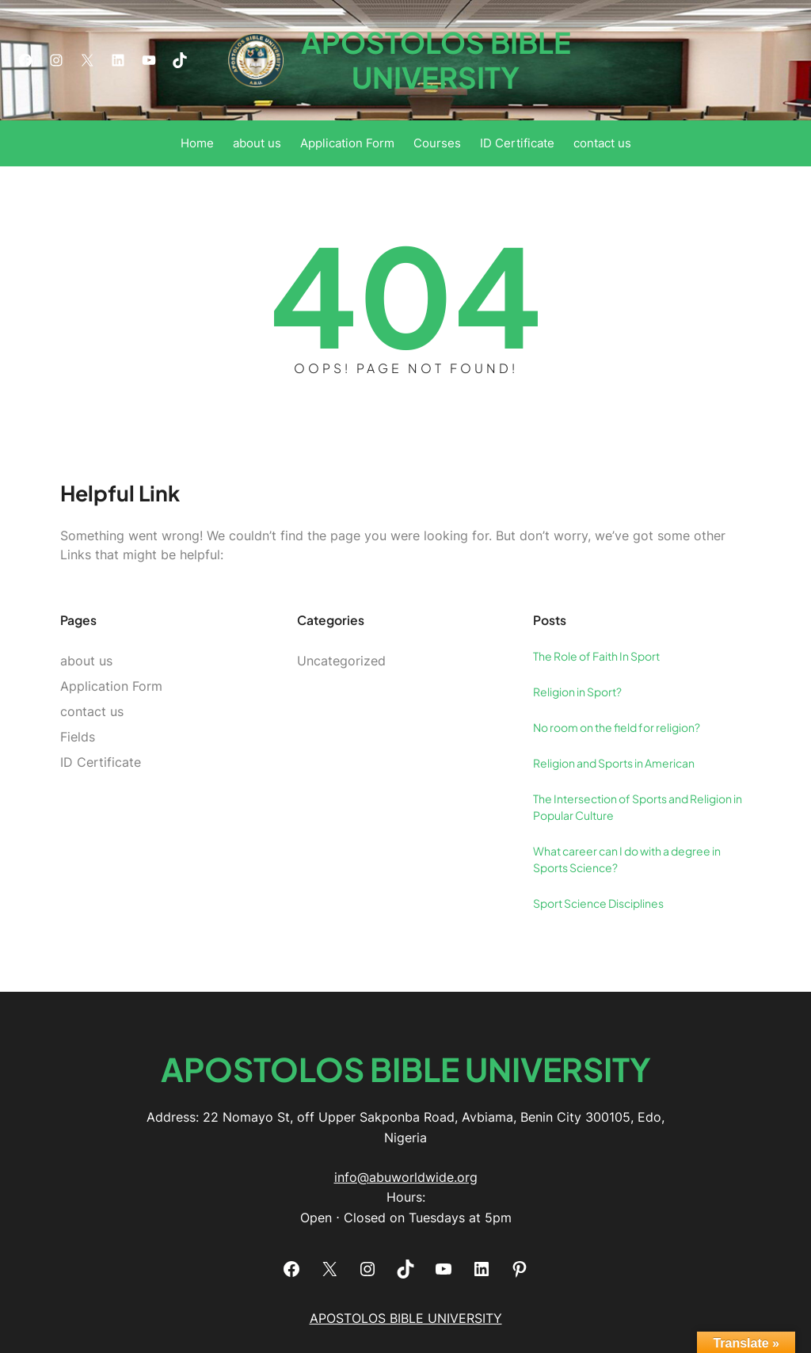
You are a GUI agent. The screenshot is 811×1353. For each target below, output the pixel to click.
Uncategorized (341, 661)
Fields (77, 737)
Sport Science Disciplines (598, 903)
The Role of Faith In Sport (596, 656)
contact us (92, 711)
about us (86, 661)
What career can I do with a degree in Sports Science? (627, 859)
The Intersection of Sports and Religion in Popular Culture (637, 806)
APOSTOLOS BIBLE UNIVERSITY (436, 59)
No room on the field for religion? (616, 727)
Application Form (111, 686)
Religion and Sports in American (614, 763)
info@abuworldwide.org (406, 1177)
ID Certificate (100, 762)
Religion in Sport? (577, 691)
